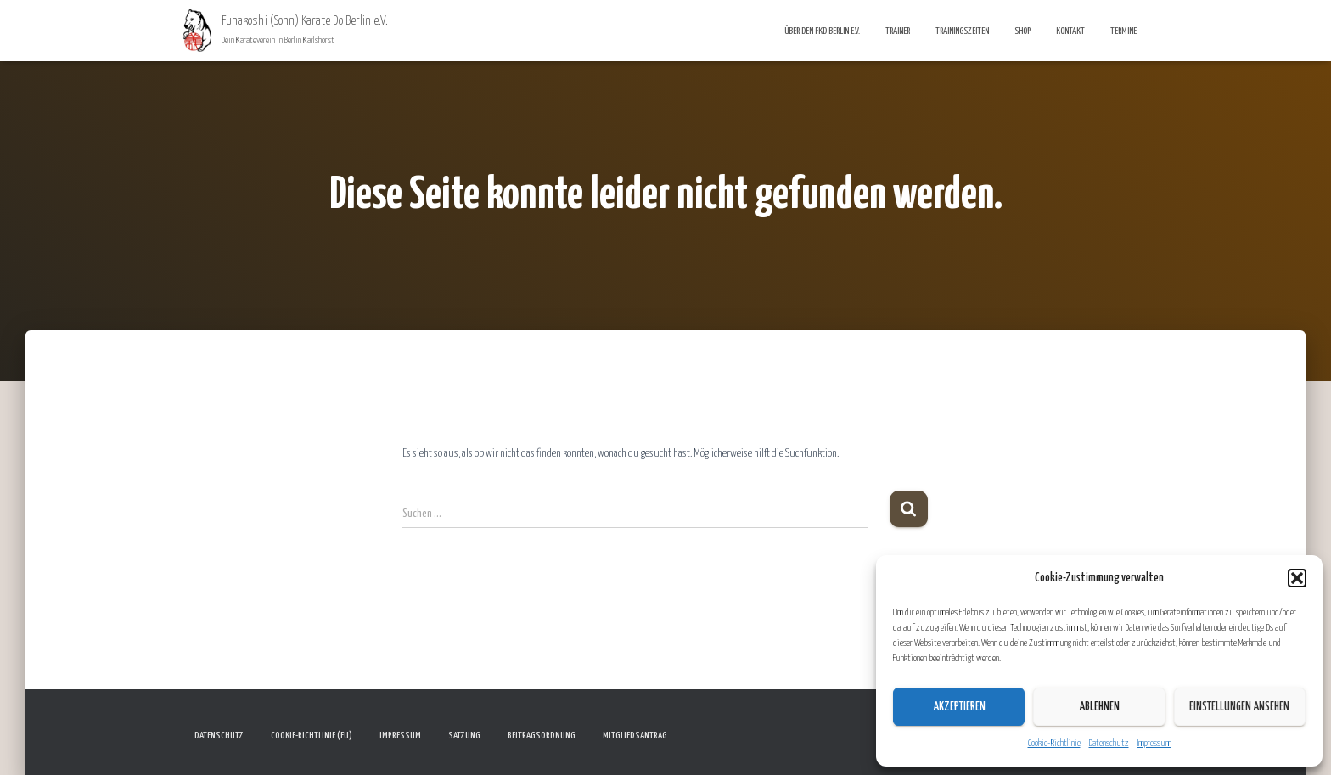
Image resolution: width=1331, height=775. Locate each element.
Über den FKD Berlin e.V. (822, 31)
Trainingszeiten (962, 31)
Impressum (1154, 743)
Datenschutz (1109, 743)
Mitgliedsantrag (635, 735)
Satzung (464, 735)
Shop (1022, 31)
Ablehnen (1099, 707)
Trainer (897, 31)
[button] (1297, 578)
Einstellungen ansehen (1239, 707)
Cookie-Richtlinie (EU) (311, 735)
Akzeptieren (959, 707)
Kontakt (1070, 31)
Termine (1123, 31)
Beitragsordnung (542, 735)
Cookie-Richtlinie (1054, 743)
